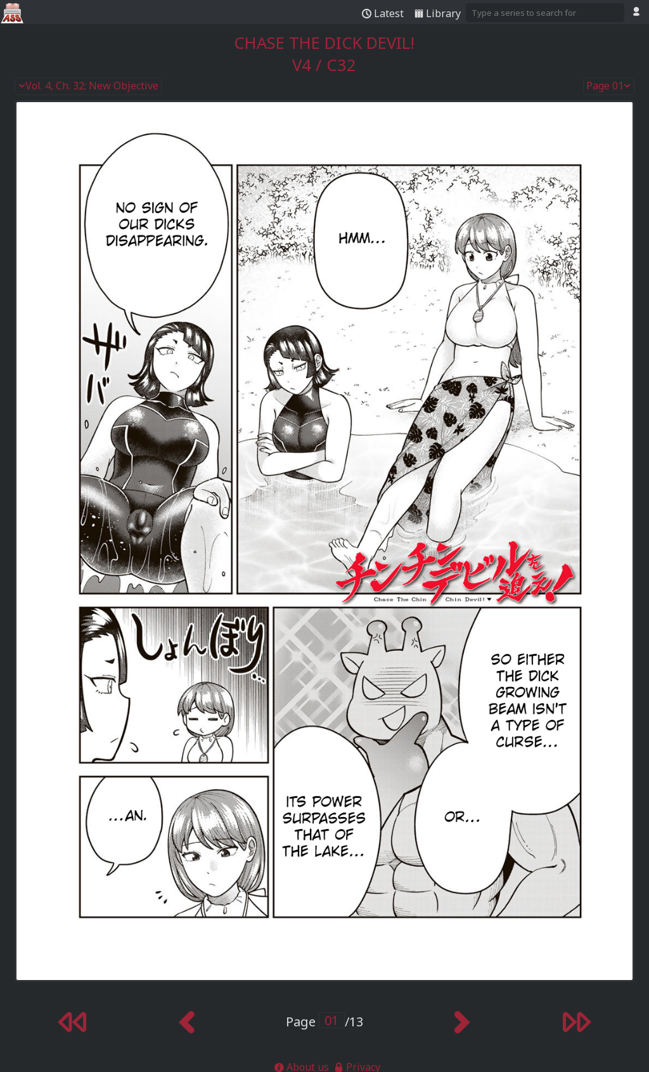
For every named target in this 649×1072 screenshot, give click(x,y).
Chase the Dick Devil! (324, 43)
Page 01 (609, 86)
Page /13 (324, 1021)
